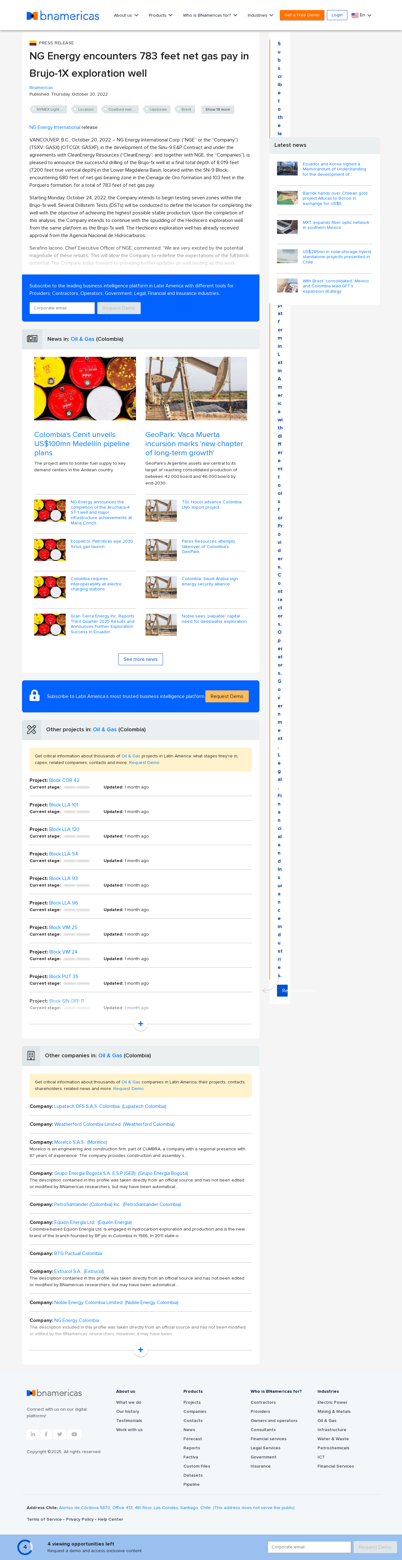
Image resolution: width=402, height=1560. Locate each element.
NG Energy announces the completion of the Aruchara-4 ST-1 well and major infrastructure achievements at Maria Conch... (101, 512)
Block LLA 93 (63, 878)
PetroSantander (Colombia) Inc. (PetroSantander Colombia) (117, 1204)
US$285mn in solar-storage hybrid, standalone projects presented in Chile (337, 257)
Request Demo (119, 308)
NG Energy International (55, 127)
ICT (321, 1457)
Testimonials (129, 1421)
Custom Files (196, 1466)
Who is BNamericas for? (207, 15)
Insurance (261, 1466)
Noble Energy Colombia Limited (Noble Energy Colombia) (116, 1302)
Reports (191, 1448)
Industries (258, 15)
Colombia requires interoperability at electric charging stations (96, 584)
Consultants (263, 1430)
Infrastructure (332, 1430)
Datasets (193, 1475)
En (358, 15)
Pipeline (191, 1484)
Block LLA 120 (64, 829)
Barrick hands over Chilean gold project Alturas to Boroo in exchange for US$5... (335, 198)
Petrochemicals (333, 1448)
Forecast (192, 1439)
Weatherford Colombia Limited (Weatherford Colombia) (114, 1124)
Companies (194, 1411)
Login (337, 15)
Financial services (268, 1439)
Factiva (190, 1457)
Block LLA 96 (63, 902)
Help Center (110, 1519)
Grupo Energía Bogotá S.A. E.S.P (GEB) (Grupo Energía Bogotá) (121, 1173)
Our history (127, 1411)
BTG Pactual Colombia (78, 1253)
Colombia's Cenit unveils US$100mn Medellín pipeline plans (82, 444)
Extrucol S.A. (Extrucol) (79, 1271)
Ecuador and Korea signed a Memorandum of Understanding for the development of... (334, 169)
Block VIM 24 (63, 951)
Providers (260, 1411)
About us (123, 15)
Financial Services (336, 1466)
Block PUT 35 (64, 976)
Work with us (129, 1430)
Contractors (263, 1402)
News (189, 1430)
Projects (192, 1402)
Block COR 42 (64, 780)
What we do (128, 1402)
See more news (141, 659)
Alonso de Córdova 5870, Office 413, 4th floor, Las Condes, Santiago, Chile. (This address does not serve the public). (177, 1508)
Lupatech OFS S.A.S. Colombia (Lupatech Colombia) (110, 1106)
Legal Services (265, 1448)
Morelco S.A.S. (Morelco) (80, 1142)
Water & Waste (333, 1439)
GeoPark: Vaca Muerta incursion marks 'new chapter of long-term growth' (194, 444)
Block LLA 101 (63, 804)
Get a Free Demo (302, 15)
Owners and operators (274, 1421)
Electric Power (332, 1402)
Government (263, 1457)
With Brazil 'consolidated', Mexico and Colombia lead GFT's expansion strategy (336, 286)
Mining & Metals (334, 1411)
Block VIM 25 (63, 927)
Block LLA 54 (63, 853)
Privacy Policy (80, 1519)
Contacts (193, 1421)
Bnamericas (41, 88)
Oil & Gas (83, 339)
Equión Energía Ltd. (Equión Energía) (93, 1222)
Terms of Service (45, 1519)
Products (158, 15)
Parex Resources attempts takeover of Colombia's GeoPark (208, 546)
